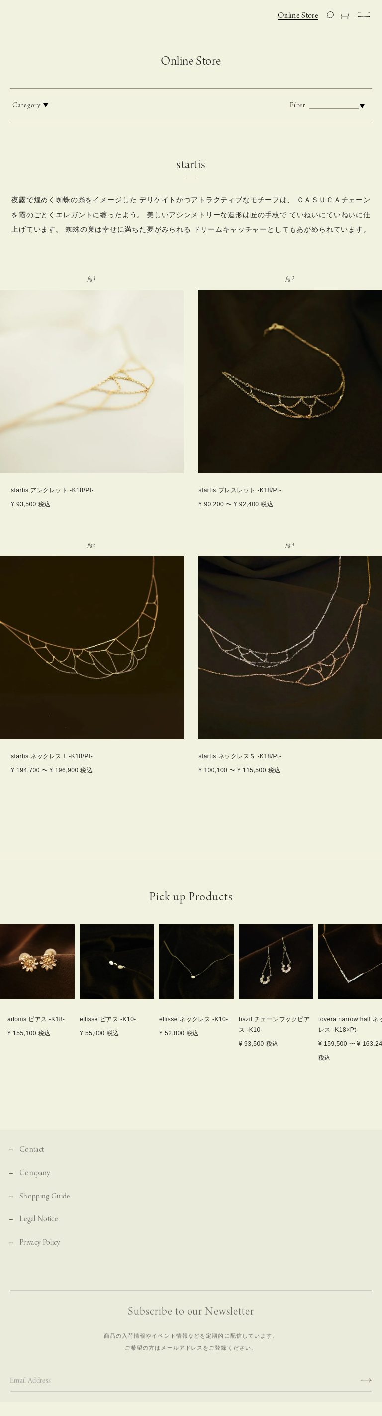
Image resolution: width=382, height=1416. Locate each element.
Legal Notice (38, 1228)
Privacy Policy (40, 1251)
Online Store (298, 15)
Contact (31, 1158)
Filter (330, 105)
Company (34, 1181)
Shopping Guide (44, 1204)
